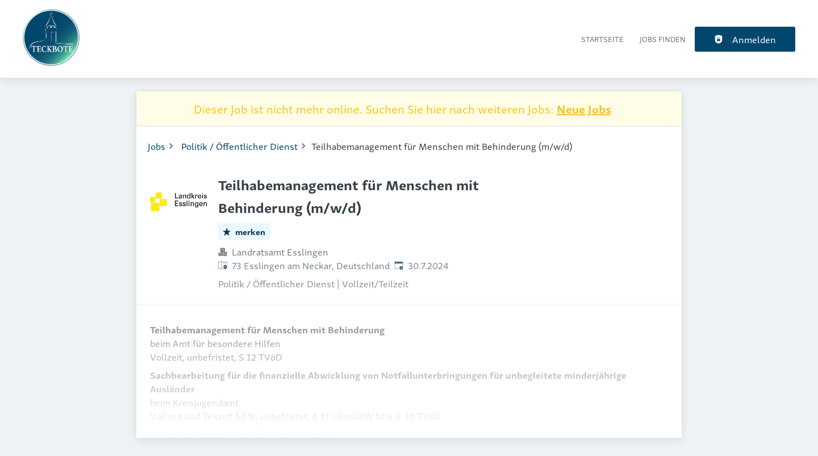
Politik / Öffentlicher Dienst (239, 146)
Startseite (602, 39)
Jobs (156, 146)
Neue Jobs (584, 108)
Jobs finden (663, 39)
